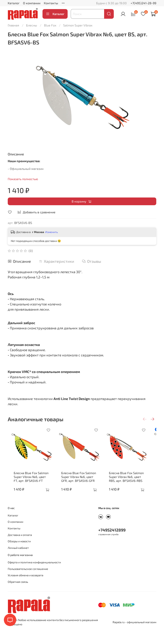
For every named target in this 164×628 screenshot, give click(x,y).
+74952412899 (112, 529)
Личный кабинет (18, 547)
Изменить (51, 232)
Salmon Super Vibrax (77, 25)
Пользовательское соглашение (28, 568)
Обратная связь (18, 581)
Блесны (31, 25)
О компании (31, 3)
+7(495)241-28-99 (143, 3)
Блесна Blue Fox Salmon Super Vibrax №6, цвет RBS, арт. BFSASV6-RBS (133, 480)
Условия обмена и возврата (25, 575)
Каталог (14, 3)
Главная (13, 25)
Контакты (51, 3)
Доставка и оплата (20, 534)
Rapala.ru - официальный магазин (134, 622)
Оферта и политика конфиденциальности (34, 562)
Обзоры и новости (19, 541)
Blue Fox (50, 25)
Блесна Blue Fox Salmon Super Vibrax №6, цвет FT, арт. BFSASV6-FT (29, 480)
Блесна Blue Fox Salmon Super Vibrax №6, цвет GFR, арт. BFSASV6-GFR (81, 480)
